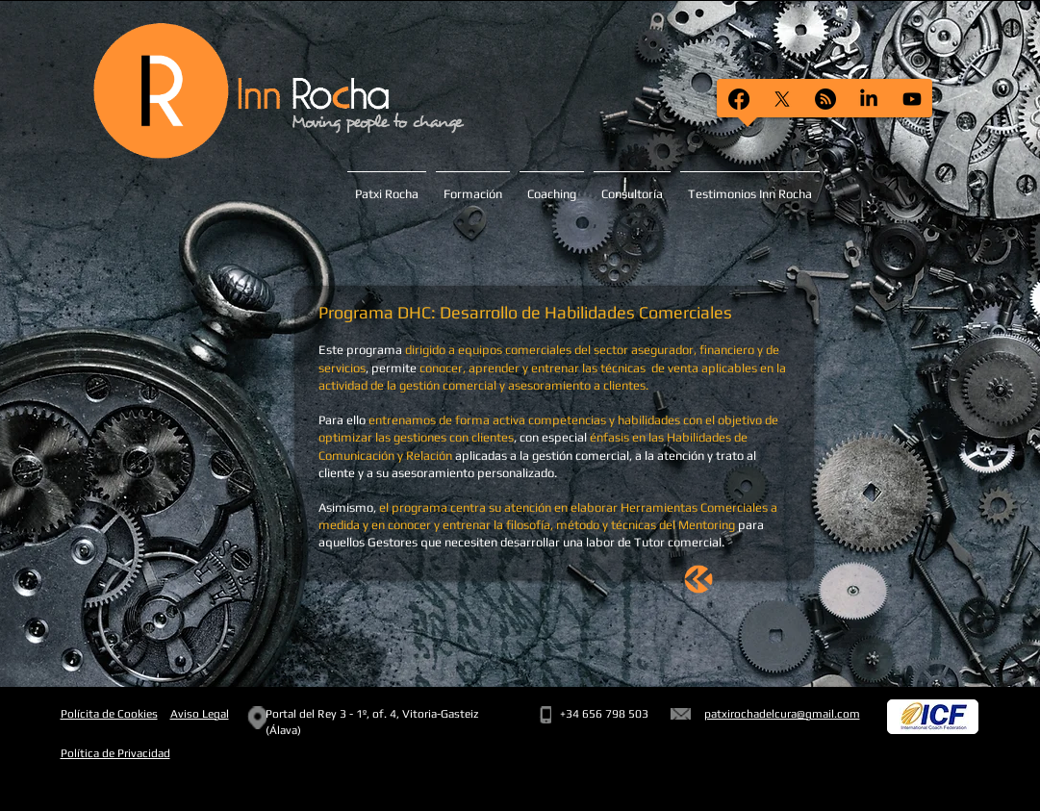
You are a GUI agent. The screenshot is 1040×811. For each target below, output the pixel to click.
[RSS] (825, 99)
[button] (749, 185)
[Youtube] (912, 99)
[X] (782, 99)
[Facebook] (738, 99)
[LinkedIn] (868, 99)
